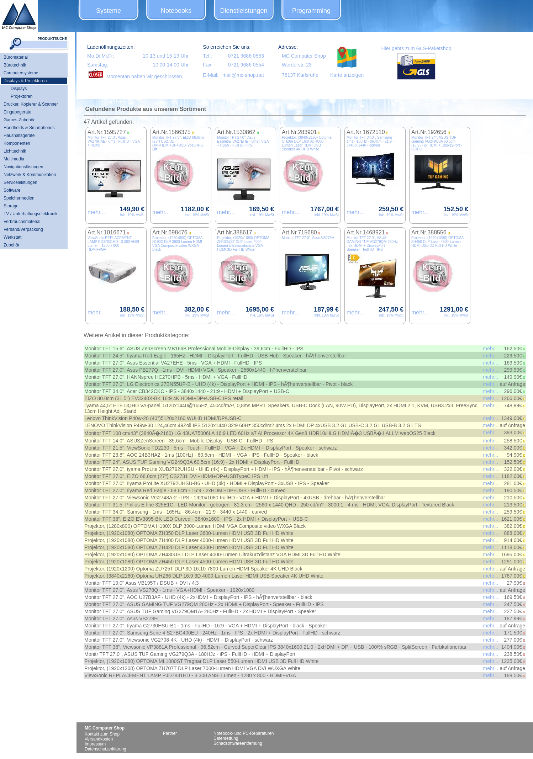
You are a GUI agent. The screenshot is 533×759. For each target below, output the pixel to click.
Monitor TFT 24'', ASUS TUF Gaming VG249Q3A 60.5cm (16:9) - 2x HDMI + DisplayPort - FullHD (436, 143)
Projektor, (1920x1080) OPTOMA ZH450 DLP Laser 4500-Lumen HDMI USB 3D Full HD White (437, 242)
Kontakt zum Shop (102, 734)
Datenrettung (225, 738)
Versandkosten (99, 739)
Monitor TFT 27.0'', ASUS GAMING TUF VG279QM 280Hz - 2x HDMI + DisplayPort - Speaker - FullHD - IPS (372, 243)
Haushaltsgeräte (19, 135)
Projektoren (21, 96)
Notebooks (176, 10)
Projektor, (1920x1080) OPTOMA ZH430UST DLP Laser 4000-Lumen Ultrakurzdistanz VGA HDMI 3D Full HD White (243, 243)
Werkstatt (12, 237)
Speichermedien (19, 198)
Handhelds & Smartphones (29, 127)
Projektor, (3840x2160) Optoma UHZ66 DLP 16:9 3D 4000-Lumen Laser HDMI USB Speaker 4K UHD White (307, 143)
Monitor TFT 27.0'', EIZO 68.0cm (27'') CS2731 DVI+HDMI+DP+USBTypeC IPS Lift (178, 143)
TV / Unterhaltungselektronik (30, 213)
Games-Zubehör (19, 119)
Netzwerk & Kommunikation (30, 174)
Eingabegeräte (17, 112)
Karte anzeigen (347, 75)
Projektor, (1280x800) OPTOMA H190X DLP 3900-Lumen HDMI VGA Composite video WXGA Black (177, 243)
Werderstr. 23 (297, 65)
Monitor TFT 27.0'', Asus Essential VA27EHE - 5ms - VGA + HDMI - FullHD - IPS (243, 141)
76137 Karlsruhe (300, 75)
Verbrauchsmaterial (22, 221)
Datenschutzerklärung (105, 749)
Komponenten (17, 143)
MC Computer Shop (304, 56)
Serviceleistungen (20, 182)
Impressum (95, 744)
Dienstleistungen (243, 10)
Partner (170, 733)
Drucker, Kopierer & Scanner (31, 104)
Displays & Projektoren (25, 80)
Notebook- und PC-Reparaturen (243, 733)
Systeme (108, 10)
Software (12, 190)
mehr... (96, 212)
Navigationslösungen (23, 166)
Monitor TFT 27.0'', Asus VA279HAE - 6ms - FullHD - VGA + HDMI (114, 141)
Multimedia (14, 158)
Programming (311, 10)
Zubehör (12, 245)
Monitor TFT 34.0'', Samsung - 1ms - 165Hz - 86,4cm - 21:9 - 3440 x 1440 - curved (370, 141)
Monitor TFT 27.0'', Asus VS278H (308, 238)
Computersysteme (21, 72)
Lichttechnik (15, 151)
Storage (11, 205)
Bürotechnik (15, 65)
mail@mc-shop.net (243, 75)
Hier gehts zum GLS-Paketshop (416, 48)
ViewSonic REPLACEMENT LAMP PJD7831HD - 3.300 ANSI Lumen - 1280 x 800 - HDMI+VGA (113, 243)
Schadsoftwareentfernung (237, 743)
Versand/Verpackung (23, 229)
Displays (19, 88)
